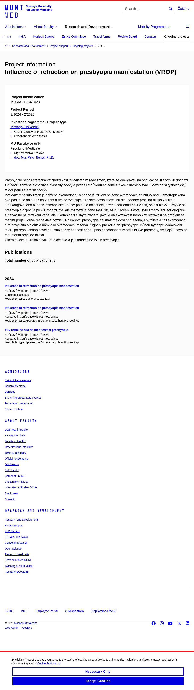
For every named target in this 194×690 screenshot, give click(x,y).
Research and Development (34, 511)
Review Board (127, 36)
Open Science (13, 548)
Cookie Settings (48, 666)
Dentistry (10, 391)
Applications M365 (103, 611)
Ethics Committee (74, 36)
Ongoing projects (176, 36)
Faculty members (15, 435)
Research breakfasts (17, 554)
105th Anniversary (15, 452)
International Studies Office (21, 487)
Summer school (14, 409)
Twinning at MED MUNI (18, 566)
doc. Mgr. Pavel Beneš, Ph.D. (34, 157)
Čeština (183, 9)
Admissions (17, 371)
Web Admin (11, 627)
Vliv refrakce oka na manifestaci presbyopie (36, 330)
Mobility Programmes (154, 27)
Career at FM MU (15, 476)
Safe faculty (12, 470)
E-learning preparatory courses (23, 397)
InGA (22, 36)
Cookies (27, 627)
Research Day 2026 (16, 571)
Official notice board (16, 458)
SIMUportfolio (74, 611)
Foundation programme (19, 403)
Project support (14, 525)
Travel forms (101, 36)
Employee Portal (46, 611)
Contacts (150, 36)
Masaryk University (24, 127)
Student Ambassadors (18, 380)
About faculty (21, 421)
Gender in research (16, 542)
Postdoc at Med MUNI (18, 560)
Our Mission (12, 464)
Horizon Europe (43, 36)
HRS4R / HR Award (16, 536)
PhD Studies (12, 531)
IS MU (9, 611)
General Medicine (15, 386)
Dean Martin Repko (16, 429)
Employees (11, 493)
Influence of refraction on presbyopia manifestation (42, 286)
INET (24, 611)
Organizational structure (19, 446)
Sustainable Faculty (16, 481)
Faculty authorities (15, 441)
